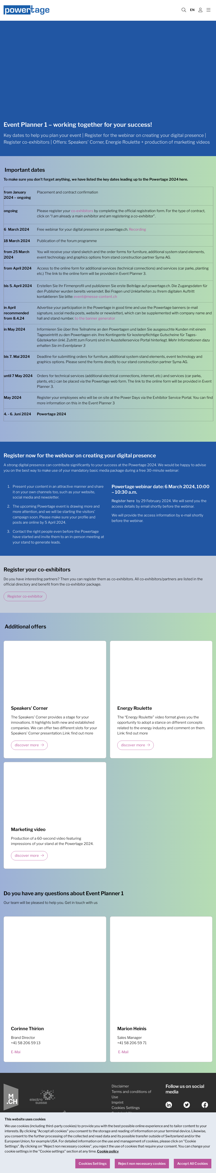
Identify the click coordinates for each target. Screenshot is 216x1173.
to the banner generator (95, 318)
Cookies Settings (126, 1108)
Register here (123, 501)
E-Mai (15, 1052)
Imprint (117, 1102)
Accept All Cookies (192, 1164)
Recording (137, 229)
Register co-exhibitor (25, 596)
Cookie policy (108, 1152)
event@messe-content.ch (95, 296)
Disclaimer (120, 1086)
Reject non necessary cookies (142, 1164)
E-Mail (123, 1052)
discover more (27, 745)
